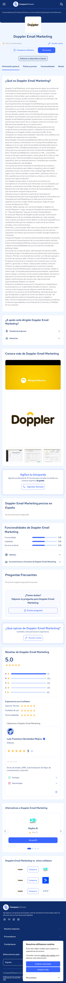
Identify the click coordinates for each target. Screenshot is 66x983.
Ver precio (46, 50)
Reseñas (61, 66)
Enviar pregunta (33, 610)
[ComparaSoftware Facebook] (13, 919)
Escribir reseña (55, 43)
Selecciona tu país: (11, 954)
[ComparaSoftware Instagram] (18, 919)
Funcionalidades (48, 66)
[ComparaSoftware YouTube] (9, 919)
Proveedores (33, 936)
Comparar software (23, 50)
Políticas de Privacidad (11, 977)
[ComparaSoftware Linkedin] (4, 919)
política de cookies (48, 955)
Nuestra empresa (33, 929)
